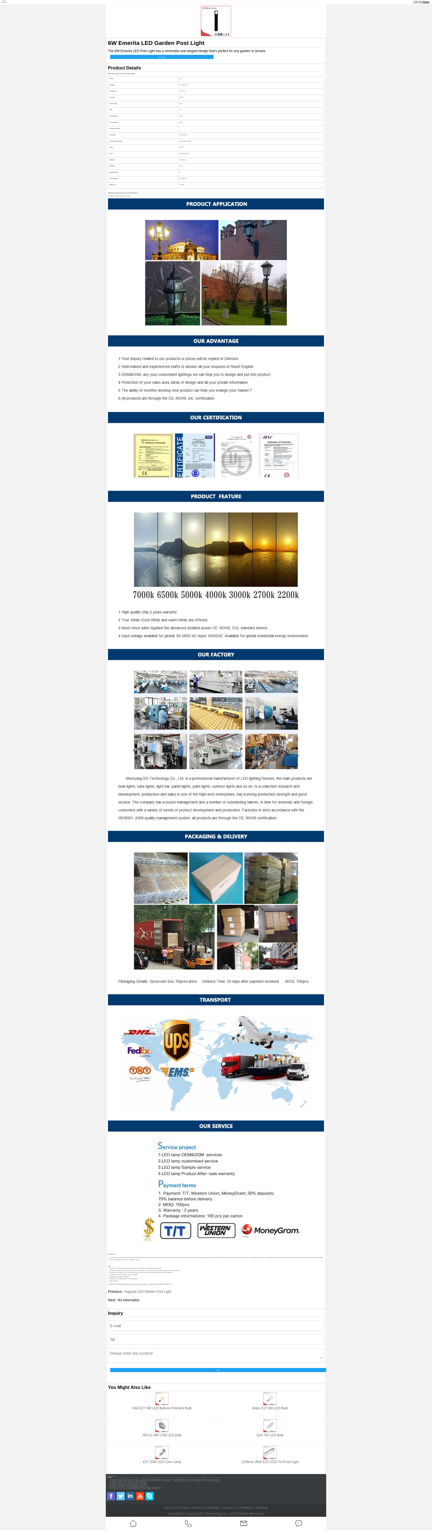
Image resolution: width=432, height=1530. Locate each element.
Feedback (246, 1508)
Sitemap (262, 1508)
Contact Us (229, 1508)
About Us (171, 1508)
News (197, 1508)
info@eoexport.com (129, 1485)
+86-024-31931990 (128, 1482)
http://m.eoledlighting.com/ (135, 1488)
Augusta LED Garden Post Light (147, 1292)
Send (218, 1370)
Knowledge (211, 1508)
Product (185, 1508)
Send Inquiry (162, 57)
